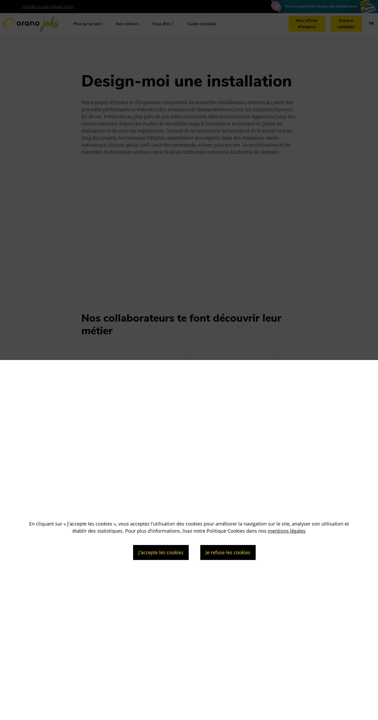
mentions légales (287, 531)
